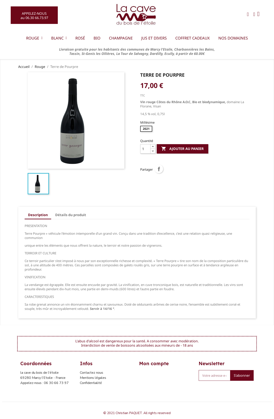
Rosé (80, 38)
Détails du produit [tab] (70, 214)
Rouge (34, 38)
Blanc (59, 38)
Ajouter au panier (182, 149)
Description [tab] (38, 214)
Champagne (121, 38)
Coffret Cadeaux (192, 38)
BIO (97, 38)
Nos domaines (233, 38)
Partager (159, 169)
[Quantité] (145, 149)
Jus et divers (154, 38)
